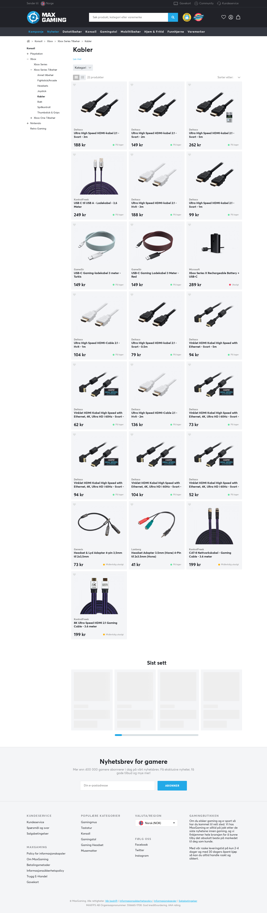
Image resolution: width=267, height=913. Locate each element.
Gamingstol (108, 31)
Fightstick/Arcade (47, 80)
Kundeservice (230, 3)
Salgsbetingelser (38, 833)
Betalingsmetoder (38, 865)
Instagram (142, 855)
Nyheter (53, 31)
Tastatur (86, 828)
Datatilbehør (72, 31)
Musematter (89, 850)
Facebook (141, 844)
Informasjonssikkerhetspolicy (45, 870)
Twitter (139, 850)
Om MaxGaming (37, 859)
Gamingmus (89, 822)
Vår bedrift (111, 901)
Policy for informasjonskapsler (46, 853)
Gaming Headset (92, 845)
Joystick (41, 91)
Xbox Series (40, 64)
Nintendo (35, 123)
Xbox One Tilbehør (44, 118)
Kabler (88, 41)
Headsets (42, 86)
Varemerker (196, 31)
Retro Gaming (38, 128)
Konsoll (90, 31)
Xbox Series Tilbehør (69, 41)
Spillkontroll (43, 107)
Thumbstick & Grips (48, 112)
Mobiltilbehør (131, 31)
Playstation (36, 54)
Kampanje (36, 31)
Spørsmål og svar (38, 828)
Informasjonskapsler (165, 901)
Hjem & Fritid (154, 31)
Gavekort (185, 3)
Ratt (39, 102)
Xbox (50, 41)
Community (204, 4)
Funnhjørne (175, 31)
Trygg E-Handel (37, 876)
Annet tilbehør (45, 75)
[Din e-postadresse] (117, 786)
